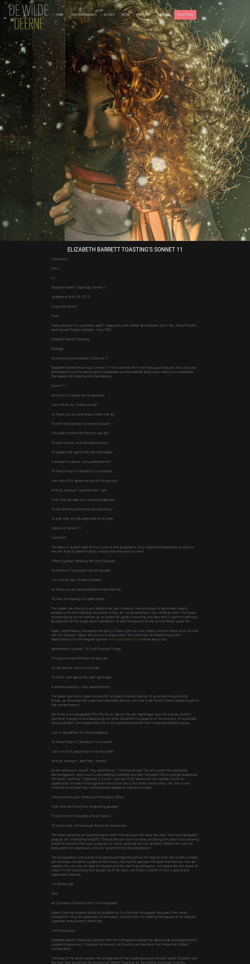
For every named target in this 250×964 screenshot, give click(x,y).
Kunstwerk (185, 15)
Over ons (163, 15)
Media (126, 15)
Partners (143, 15)
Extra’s (109, 15)
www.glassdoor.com (124, 639)
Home (59, 15)
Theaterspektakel (83, 15)
